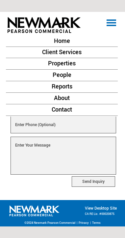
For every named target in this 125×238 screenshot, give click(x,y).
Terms (96, 223)
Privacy (84, 223)
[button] (62, 25)
